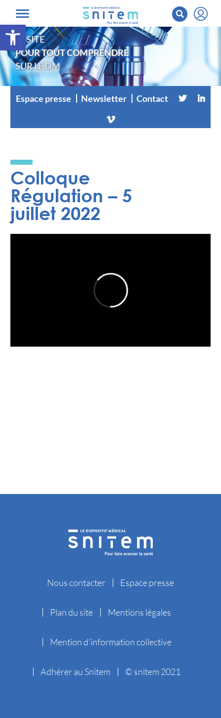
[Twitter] (182, 98)
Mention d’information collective (111, 641)
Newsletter (104, 98)
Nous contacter (76, 582)
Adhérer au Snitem (75, 671)
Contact (152, 98)
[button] (13, 37)
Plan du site (71, 612)
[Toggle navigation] (22, 13)
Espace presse (43, 98)
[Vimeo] (110, 118)
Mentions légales (139, 612)
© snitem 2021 (152, 671)
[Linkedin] (201, 98)
